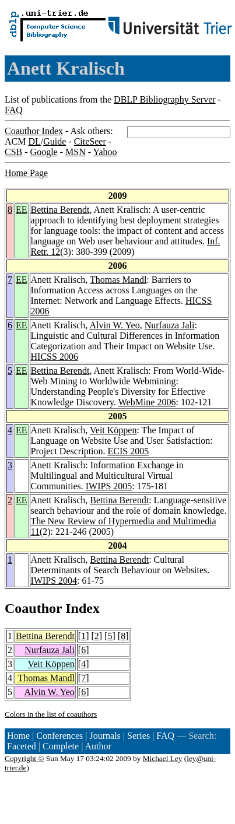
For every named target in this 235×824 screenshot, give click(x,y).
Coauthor (33, 608)
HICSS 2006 (54, 357)
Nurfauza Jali (170, 325)
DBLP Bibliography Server (165, 99)
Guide (54, 141)
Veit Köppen (113, 430)
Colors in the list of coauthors (51, 714)
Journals (104, 736)
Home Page (26, 173)
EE (21, 210)
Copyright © (24, 758)
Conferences (59, 736)
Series (138, 736)
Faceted (21, 746)
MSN (75, 152)
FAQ (14, 110)
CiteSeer (90, 141)
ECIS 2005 (128, 451)
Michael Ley (163, 758)
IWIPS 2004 (54, 580)
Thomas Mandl (118, 280)
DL (34, 141)
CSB (13, 152)
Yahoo (105, 152)
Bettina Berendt (60, 210)
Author (98, 746)
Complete (61, 746)
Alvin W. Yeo (114, 325)
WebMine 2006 (147, 402)
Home (18, 736)
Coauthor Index (34, 131)
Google (44, 152)
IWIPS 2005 (109, 486)
